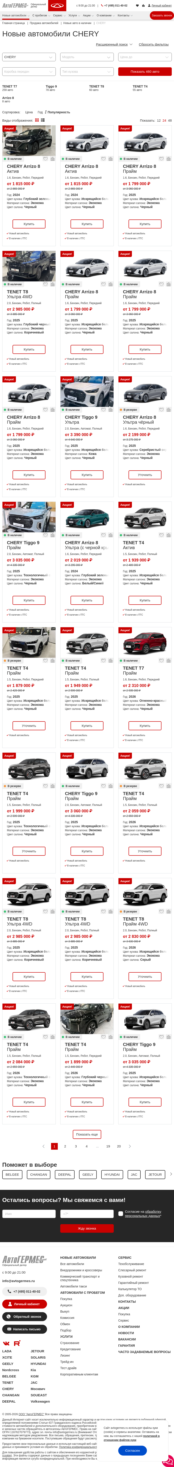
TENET (7, 1382)
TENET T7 (9, 88)
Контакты (124, 15)
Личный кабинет (27, 1304)
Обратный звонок (27, 1316)
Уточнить (145, 475)
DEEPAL (9, 1401)
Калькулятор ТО (130, 1289)
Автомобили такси (73, 1286)
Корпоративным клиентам (79, 1374)
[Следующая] (129, 1146)
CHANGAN (10, 1395)
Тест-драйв (68, 1368)
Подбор (65, 1330)
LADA (7, 1351)
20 (119, 1146)
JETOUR (37, 1351)
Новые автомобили (14, 15)
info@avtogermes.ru (18, 1281)
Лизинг (65, 1355)
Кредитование (70, 1349)
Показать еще (87, 1134)
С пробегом (40, 15)
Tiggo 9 (51, 88)
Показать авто (145, 71)
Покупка (66, 1299)
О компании (104, 15)
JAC (34, 1382)
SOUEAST (39, 1395)
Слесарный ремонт (132, 1270)
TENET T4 (140, 88)
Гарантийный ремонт (133, 1283)
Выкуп (64, 1311)
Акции (87, 15)
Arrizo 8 (8, 99)
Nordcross (10, 1370)
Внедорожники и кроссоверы (81, 1270)
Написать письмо (27, 1329)
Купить (29, 224)
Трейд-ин (67, 1362)
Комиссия (67, 1318)
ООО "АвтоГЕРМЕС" (31, 1414)
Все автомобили (72, 1264)
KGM (35, 1376)
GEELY (7, 1364)
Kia (33, 1370)
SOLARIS (38, 1357)
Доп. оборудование (132, 1295)
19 (108, 1146)
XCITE (7, 1357)
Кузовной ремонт (130, 1276)
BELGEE (9, 1376)
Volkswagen (40, 1401)
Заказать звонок (162, 15)
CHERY (8, 1389)
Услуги (73, 15)
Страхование (69, 1343)
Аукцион (66, 1305)
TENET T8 (96, 88)
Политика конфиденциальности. (79, 1447)
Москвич (38, 1389)
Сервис (58, 15)
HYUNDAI (38, 1364)
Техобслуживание (131, 1264)
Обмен (65, 1324)
